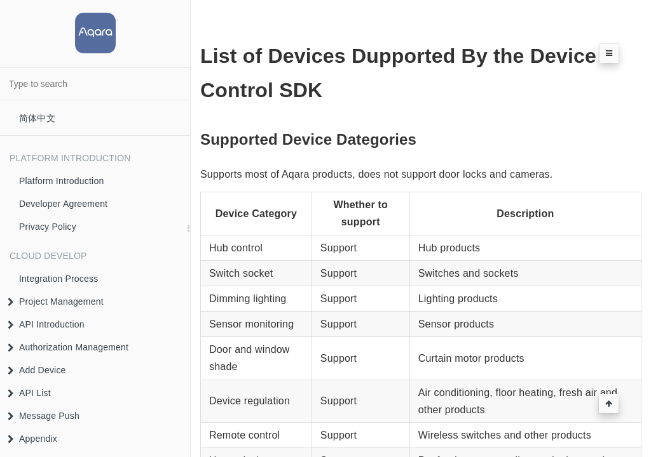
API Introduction (46, 324)
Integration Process (58, 279)
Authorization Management (68, 347)
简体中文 (37, 118)
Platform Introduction (61, 181)
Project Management (56, 301)
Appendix (32, 439)
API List (29, 393)
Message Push (43, 416)
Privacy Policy (47, 227)
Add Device (37, 370)
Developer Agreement (63, 204)
